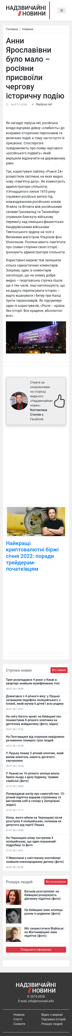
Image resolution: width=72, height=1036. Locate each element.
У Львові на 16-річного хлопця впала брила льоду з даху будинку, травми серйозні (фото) (32, 777)
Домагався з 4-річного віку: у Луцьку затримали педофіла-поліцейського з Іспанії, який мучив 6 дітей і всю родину (35, 699)
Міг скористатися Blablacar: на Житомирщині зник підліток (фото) (44, 932)
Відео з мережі (52, 1014)
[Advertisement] (36, 465)
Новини (27, 29)
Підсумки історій (53, 1019)
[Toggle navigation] (61, 10)
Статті (17, 1019)
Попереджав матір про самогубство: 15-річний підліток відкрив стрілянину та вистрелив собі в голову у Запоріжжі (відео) (35, 799)
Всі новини (59, 670)
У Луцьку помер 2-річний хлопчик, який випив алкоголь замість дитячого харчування (35, 756)
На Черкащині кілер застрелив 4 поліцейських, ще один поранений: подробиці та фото (31, 841)
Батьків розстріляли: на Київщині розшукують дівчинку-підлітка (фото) (42, 895)
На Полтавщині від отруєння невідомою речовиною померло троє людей (35, 738)
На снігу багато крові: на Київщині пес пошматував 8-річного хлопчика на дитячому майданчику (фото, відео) (33, 720)
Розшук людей (52, 1024)
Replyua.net (44, 104)
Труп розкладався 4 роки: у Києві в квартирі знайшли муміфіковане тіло (33, 681)
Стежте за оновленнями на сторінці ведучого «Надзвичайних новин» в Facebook (41, 401)
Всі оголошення (56, 881)
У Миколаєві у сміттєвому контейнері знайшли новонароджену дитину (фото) (35, 859)
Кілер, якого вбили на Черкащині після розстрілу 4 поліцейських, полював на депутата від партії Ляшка (34, 821)
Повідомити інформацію (36, 949)
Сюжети (19, 1024)
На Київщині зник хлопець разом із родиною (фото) (43, 911)
